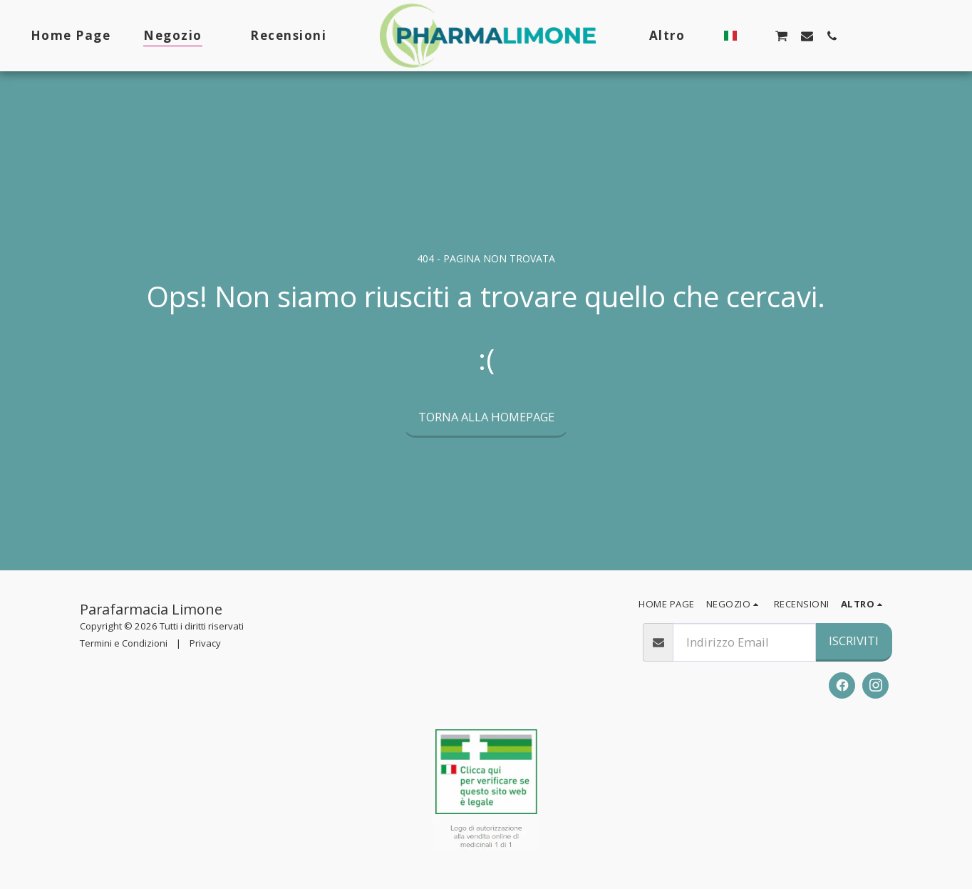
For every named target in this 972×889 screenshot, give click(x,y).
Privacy (205, 643)
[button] (752, 35)
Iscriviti (854, 640)
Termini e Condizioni (123, 643)
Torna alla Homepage (486, 416)
